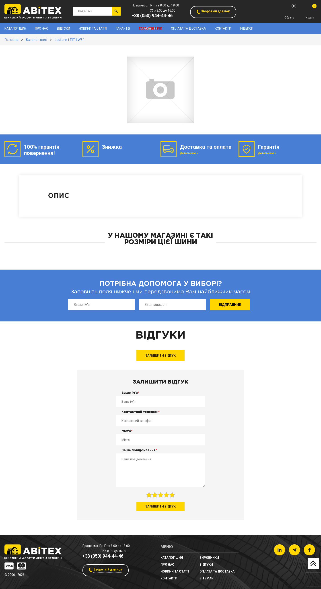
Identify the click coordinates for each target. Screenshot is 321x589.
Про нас (41, 28)
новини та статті (93, 28)
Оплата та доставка (188, 28)
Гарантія (123, 28)
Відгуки (63, 28)
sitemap (207, 578)
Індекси (246, 28)
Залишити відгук (160, 355)
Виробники (209, 557)
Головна (11, 40)
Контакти (223, 28)
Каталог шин (15, 28)
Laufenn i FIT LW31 (70, 40)
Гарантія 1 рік (150, 28)
